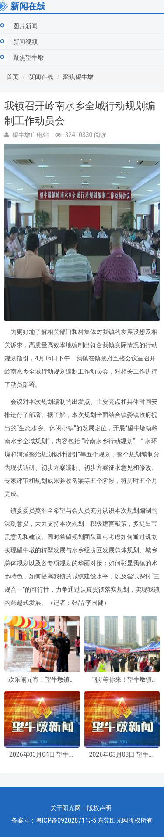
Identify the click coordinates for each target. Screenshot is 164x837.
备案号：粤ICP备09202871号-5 (53, 820)
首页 (13, 76)
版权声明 (99, 808)
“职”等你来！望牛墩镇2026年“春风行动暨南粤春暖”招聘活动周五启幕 (122, 679)
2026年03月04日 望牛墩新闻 (42, 754)
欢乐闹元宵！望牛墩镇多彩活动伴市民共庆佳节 (42, 679)
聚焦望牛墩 (28, 57)
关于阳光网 (65, 808)
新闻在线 (41, 76)
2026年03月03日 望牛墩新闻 (122, 754)
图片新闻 (25, 25)
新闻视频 (25, 41)
